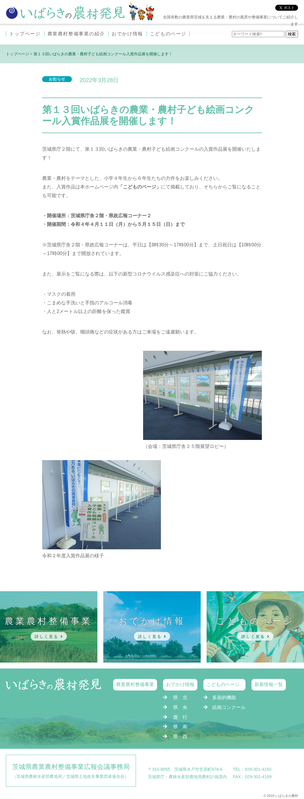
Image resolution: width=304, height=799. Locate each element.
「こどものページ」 (139, 186)
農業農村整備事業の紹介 (76, 33)
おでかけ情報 (127, 33)
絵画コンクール (229, 707)
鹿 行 (180, 717)
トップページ (25, 33)
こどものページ (168, 33)
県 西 (180, 736)
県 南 (180, 726)
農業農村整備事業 (135, 684)
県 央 (180, 707)
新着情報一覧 (268, 684)
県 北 (180, 697)
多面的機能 (224, 697)
